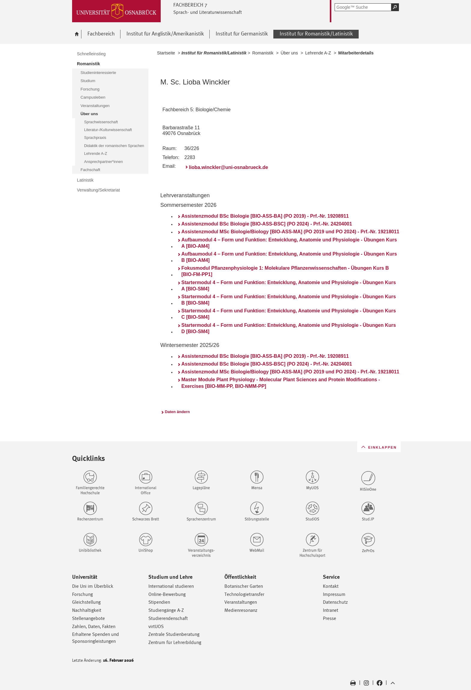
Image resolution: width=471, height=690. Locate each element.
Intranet (330, 610)
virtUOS (156, 626)
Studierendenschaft (168, 618)
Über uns (289, 53)
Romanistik (262, 53)
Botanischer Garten (243, 586)
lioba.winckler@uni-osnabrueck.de (228, 167)
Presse (329, 618)
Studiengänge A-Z (166, 610)
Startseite (166, 53)
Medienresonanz (240, 610)
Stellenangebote (88, 618)
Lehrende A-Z (318, 53)
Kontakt (331, 586)
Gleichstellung (86, 602)
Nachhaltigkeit (86, 610)
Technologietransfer (244, 594)
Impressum (334, 594)
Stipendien (159, 602)
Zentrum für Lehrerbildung (174, 642)
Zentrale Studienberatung (173, 634)
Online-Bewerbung (167, 594)
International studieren (171, 586)
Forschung (82, 594)
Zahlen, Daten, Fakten (93, 626)
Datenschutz (335, 602)
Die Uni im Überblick (92, 586)
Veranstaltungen (240, 602)
